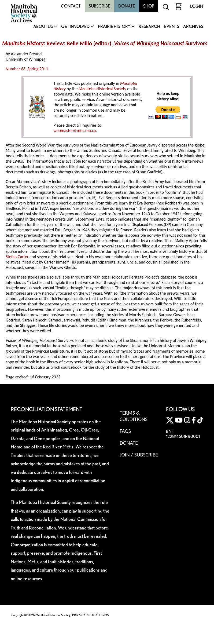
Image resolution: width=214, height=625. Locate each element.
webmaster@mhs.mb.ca (74, 130)
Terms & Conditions (133, 416)
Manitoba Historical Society (102, 88)
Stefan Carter (17, 256)
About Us (43, 26)
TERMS (104, 615)
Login (196, 6)
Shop (148, 6)
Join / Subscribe (139, 454)
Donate (126, 6)
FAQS (125, 431)
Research (149, 26)
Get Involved (75, 26)
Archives (193, 26)
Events (171, 26)
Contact (71, 6)
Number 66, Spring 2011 (27, 68)
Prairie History (114, 26)
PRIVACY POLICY (84, 615)
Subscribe (99, 6)
